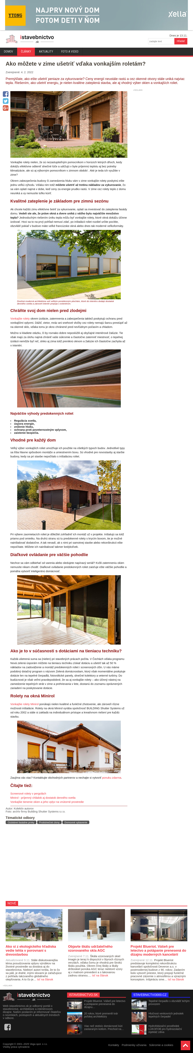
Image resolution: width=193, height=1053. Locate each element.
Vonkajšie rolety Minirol (24, 704)
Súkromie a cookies (161, 1045)
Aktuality (46, 51)
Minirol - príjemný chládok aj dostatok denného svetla (42, 797)
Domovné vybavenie (75, 822)
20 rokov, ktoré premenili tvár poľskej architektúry (101, 1015)
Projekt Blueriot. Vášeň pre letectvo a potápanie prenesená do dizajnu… (104, 1004)
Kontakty (113, 1045)
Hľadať (181, 41)
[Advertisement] (65, 862)
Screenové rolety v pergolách (28, 793)
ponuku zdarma (111, 777)
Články (26, 51)
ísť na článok (45, 979)
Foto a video (69, 51)
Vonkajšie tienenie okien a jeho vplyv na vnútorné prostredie (47, 801)
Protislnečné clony (49, 822)
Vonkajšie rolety (20, 318)
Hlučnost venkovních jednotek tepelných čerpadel (166, 1015)
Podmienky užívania (134, 1045)
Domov (8, 51)
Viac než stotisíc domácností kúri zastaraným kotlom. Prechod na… (104, 1027)
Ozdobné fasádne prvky (21, 822)
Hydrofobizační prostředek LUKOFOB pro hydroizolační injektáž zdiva (165, 1029)
